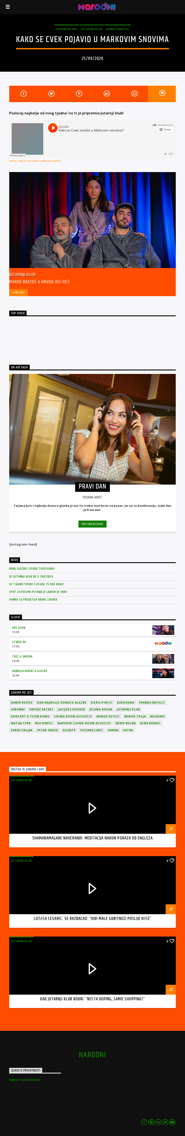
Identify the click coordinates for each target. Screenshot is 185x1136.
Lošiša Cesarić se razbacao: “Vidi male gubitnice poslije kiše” (92, 918)
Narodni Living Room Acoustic (84, 723)
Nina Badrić (150, 723)
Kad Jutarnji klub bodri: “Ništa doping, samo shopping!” (92, 999)
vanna (113, 730)
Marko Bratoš (117, 29)
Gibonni (18, 709)
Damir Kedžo (22, 702)
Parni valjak (22, 730)
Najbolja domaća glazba (29, 671)
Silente (69, 730)
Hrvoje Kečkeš (66, 29)
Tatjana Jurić (91, 730)
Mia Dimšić (44, 723)
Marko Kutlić (108, 716)
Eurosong (126, 702)
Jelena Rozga (101, 709)
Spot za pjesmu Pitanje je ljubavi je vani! (38, 592)
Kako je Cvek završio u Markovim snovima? (39, 161)
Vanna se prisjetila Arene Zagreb (33, 599)
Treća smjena (22, 656)
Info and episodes (92, 524)
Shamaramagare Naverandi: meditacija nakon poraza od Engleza (92, 838)
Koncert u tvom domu (30, 716)
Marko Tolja (135, 716)
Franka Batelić (152, 702)
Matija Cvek (21, 723)
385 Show (18, 628)
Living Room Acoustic (73, 716)
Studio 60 (19, 642)
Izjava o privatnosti (24, 1079)
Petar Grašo (47, 730)
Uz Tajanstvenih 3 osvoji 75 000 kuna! (36, 584)
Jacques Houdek (71, 709)
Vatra (128, 730)
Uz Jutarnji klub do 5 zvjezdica (31, 576)
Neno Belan (126, 723)
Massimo (157, 716)
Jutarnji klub (91, 29)
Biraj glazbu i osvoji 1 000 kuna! (32, 569)
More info (18, 292)
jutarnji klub (128, 709)
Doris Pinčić (102, 702)
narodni (12, 161)
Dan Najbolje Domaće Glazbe (62, 702)
